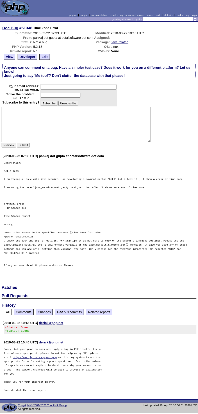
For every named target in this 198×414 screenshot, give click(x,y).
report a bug (116, 15)
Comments (24, 312)
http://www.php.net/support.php (35, 358)
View (9, 57)
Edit (44, 57)
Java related (119, 42)
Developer (27, 57)
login (194, 15)
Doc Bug (10, 28)
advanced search (134, 15)
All (7, 312)
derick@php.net (51, 323)
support (84, 15)
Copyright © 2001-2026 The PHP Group (42, 406)
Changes (44, 312)
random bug (182, 15)
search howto (154, 15)
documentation (99, 15)
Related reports (99, 312)
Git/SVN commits (69, 312)
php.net (73, 15)
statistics (168, 15)
